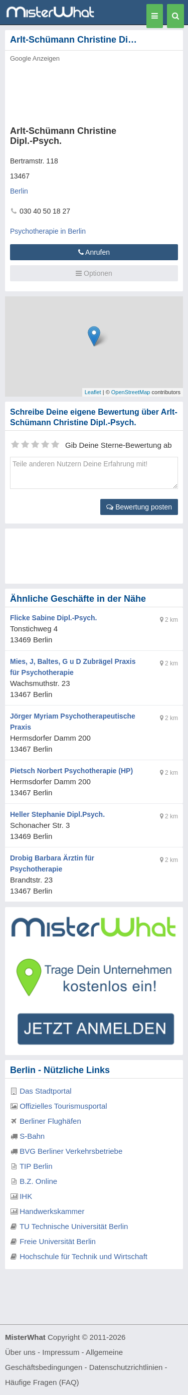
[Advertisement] (94, 91)
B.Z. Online (38, 1181)
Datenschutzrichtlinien (126, 1367)
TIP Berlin (36, 1166)
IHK (26, 1196)
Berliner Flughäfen (50, 1121)
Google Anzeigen (35, 58)
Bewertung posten (139, 507)
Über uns (20, 1352)
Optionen (94, 273)
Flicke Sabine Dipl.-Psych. (53, 618)
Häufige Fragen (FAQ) (42, 1382)
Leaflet (93, 392)
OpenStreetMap (130, 392)
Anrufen (94, 252)
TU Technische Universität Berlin (74, 1226)
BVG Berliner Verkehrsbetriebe (71, 1151)
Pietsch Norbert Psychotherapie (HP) (71, 771)
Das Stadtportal (45, 1091)
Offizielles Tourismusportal (63, 1106)
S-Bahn (32, 1136)
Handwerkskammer (52, 1211)
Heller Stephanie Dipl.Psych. (57, 814)
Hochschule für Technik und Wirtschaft (83, 1256)
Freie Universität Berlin (58, 1241)
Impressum (60, 1352)
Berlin (19, 191)
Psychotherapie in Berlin (48, 231)
